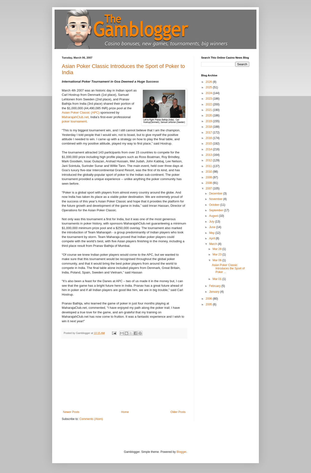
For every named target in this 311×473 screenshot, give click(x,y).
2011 (209, 166)
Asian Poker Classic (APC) (81, 112)
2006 (209, 298)
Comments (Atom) (91, 419)
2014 (209, 149)
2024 (209, 93)
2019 (209, 121)
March (213, 244)
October (214, 204)
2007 (209, 188)
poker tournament (74, 121)
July (212, 221)
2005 (209, 304)
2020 (209, 115)
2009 (209, 177)
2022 (209, 104)
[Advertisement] (124, 374)
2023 (209, 98)
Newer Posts (71, 412)
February (215, 286)
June (212, 227)
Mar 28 (217, 249)
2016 (209, 138)
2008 (209, 183)
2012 (209, 160)
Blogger (181, 452)
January (214, 291)
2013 (209, 155)
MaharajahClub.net (75, 117)
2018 (209, 126)
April (212, 238)
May (212, 233)
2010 (209, 171)
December (216, 193)
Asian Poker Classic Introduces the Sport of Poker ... (228, 268)
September (216, 210)
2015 (209, 143)
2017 (209, 132)
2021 (209, 110)
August (214, 216)
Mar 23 (217, 254)
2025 (209, 87)
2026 (209, 82)
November (216, 199)
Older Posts (178, 412)
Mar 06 (217, 260)
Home (125, 412)
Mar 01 (217, 279)
